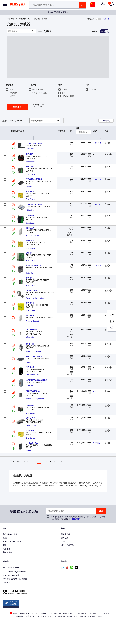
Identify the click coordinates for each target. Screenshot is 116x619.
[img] (17, 5)
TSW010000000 (34, 143)
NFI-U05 (30, 367)
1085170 (30, 315)
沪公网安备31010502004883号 (16, 579)
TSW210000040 (33, 265)
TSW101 (97, 204)
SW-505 (30, 240)
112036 (96, 443)
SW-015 (30, 278)
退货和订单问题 (67, 545)
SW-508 (30, 430)
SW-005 (30, 166)
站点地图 (6, 549)
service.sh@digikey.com (15, 571)
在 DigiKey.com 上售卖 (12, 542)
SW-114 (30, 253)
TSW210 (97, 265)
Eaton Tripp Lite (32, 375)
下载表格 (106, 121)
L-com (28, 362)
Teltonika (30, 149)
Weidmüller (30, 337)
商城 (5, 538)
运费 (63, 542)
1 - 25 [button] (10, 121)
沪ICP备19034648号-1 (12, 575)
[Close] (111, 602)
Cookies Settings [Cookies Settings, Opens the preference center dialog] (57, 614)
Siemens (29, 386)
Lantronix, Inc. (31, 425)
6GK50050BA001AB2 (36, 380)
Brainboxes (30, 162)
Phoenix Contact (32, 236)
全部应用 (17, 107)
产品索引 (10, 19)
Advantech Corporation (35, 298)
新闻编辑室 (7, 552)
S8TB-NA (30, 418)
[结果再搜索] (19, 31)
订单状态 (64, 538)
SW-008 (30, 215)
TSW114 (97, 179)
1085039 (30, 228)
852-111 (30, 344)
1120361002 (32, 443)
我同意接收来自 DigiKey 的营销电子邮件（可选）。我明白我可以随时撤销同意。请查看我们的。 (78, 518)
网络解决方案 (24, 19)
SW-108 (30, 405)
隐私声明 (76, 519)
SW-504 (30, 191)
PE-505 (29, 154)
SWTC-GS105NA (34, 356)
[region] (58, 608)
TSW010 (97, 143)
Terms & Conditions (51, 608)
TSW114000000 (34, 179)
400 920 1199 (11, 567)
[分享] (106, 18)
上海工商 (6, 583)
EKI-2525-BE (32, 290)
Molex (28, 450)
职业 (5, 545)
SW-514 (30, 303)
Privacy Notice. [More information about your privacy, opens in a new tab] (70, 608)
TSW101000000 (34, 204)
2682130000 (32, 329)
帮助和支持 (65, 534)
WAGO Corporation (33, 351)
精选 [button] (37, 121)
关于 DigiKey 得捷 (10, 534)
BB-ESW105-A (33, 391)
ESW (95, 391)
